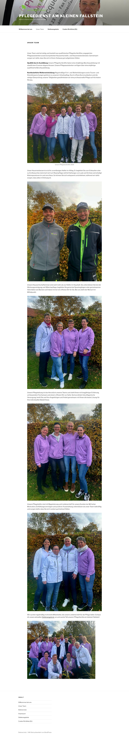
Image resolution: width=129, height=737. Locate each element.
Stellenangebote (53, 29)
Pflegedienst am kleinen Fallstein (61, 16)
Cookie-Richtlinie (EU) (70, 29)
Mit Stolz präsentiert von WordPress (39, 732)
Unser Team (40, 29)
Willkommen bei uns (25, 29)
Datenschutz (22, 710)
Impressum (22, 713)
